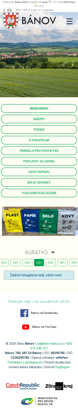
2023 (39, 262)
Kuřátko (36, 252)
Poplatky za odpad (39, 161)
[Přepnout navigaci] (69, 21)
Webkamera (39, 108)
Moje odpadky (39, 182)
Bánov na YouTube (39, 327)
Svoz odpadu (39, 172)
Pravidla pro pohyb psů (39, 151)
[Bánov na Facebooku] (4, 10)
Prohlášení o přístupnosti (24, 362)
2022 (51, 262)
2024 (27, 262)
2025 (15, 262)
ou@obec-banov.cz (50, 343)
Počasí (39, 130)
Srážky (39, 119)
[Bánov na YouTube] (9, 10)
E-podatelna (39, 140)
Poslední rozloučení (39, 193)
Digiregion (62, 367)
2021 (62, 262)
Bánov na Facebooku (39, 313)
